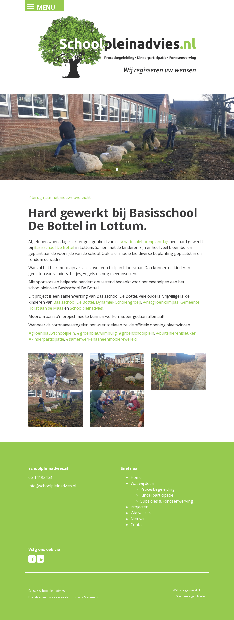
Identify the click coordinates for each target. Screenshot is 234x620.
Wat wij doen (142, 483)
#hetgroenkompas (160, 302)
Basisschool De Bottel (54, 247)
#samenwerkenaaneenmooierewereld (101, 339)
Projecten (139, 507)
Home (136, 477)
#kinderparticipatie (46, 339)
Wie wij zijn (141, 513)
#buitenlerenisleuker (176, 333)
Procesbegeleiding (157, 489)
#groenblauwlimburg (97, 333)
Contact (138, 524)
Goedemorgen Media (191, 596)
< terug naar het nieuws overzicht (59, 197)
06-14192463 (40, 477)
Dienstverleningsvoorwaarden (49, 597)
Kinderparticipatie (156, 495)
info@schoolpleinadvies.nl (52, 486)
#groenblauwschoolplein (51, 333)
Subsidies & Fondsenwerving (166, 501)
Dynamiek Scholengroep (118, 302)
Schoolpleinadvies (86, 308)
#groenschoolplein (136, 333)
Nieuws (137, 519)
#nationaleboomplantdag (144, 241)
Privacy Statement (86, 597)
